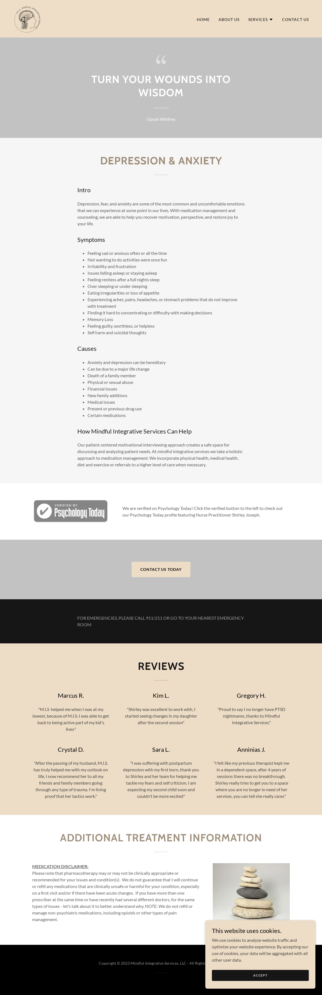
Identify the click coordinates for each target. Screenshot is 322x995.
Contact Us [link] (295, 19)
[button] (260, 19)
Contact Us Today (161, 569)
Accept (260, 975)
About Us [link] (229, 19)
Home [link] (203, 19)
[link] (27, 18)
